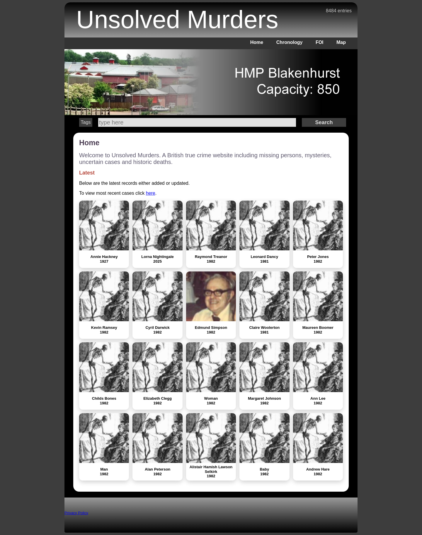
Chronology (289, 42)
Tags (86, 122)
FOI (320, 42)
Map (341, 42)
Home (256, 42)
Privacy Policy (76, 513)
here (150, 193)
